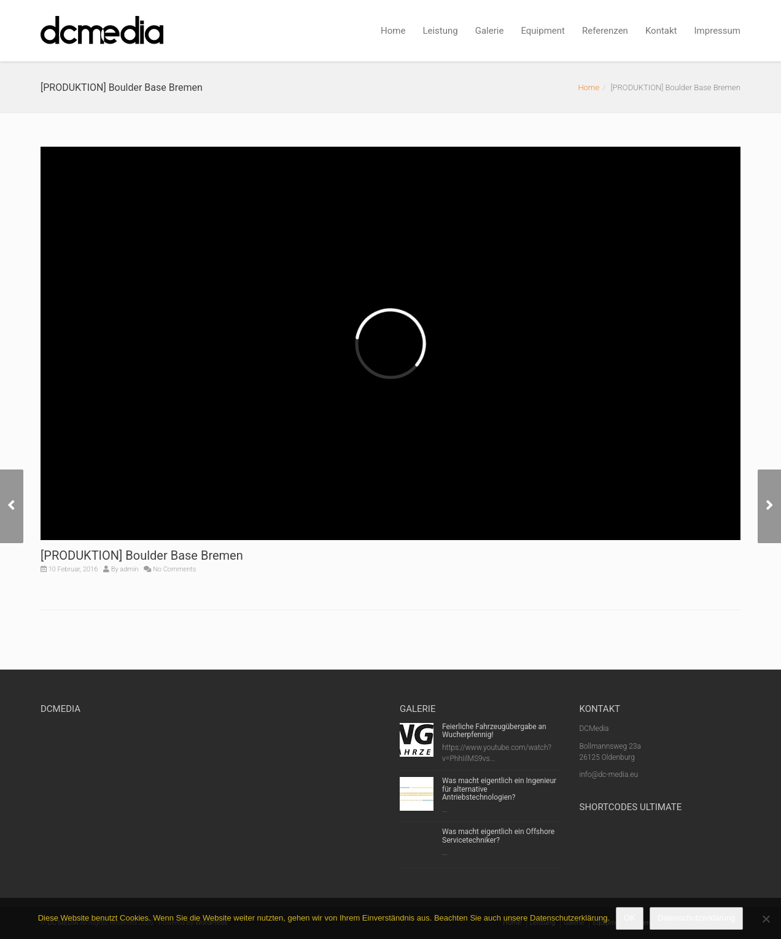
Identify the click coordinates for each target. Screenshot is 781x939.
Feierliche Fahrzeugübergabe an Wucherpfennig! (494, 730)
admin (129, 569)
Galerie (489, 30)
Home (393, 30)
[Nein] (766, 919)
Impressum (717, 30)
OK (629, 917)
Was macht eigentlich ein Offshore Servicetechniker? (498, 835)
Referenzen (605, 30)
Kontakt (661, 30)
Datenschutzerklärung (696, 917)
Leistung (439, 30)
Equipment (543, 30)
